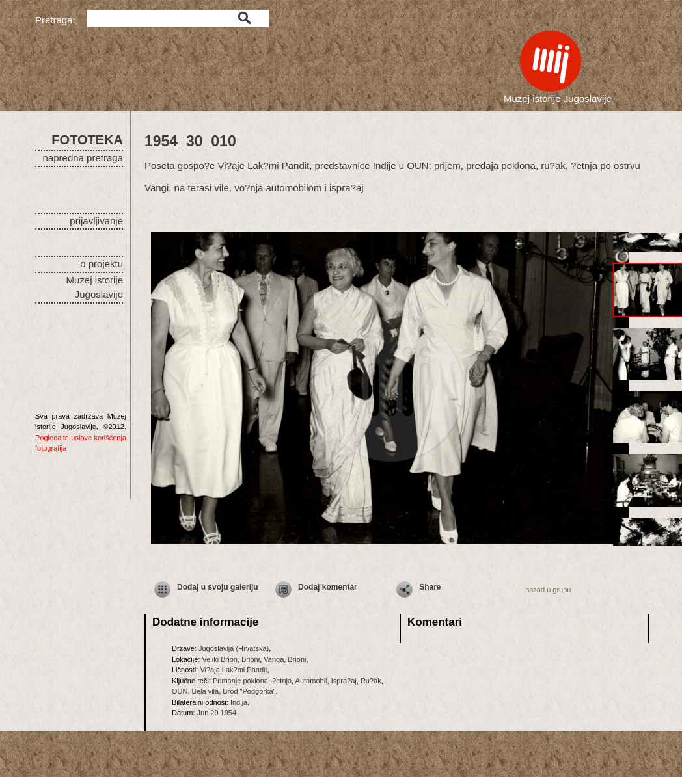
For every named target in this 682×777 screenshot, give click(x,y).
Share (430, 587)
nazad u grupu (548, 590)
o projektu (101, 263)
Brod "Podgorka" (249, 691)
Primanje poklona (240, 681)
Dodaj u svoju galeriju (217, 587)
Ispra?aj (344, 681)
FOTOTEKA (87, 140)
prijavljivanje (96, 220)
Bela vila (205, 691)
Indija (238, 702)
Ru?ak (371, 681)
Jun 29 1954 (217, 713)
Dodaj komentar (327, 587)
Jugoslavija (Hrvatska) (233, 648)
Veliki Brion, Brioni (231, 659)
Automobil (311, 681)
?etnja (282, 681)
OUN (179, 691)
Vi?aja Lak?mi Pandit (233, 670)
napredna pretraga (83, 157)
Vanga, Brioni (285, 659)
